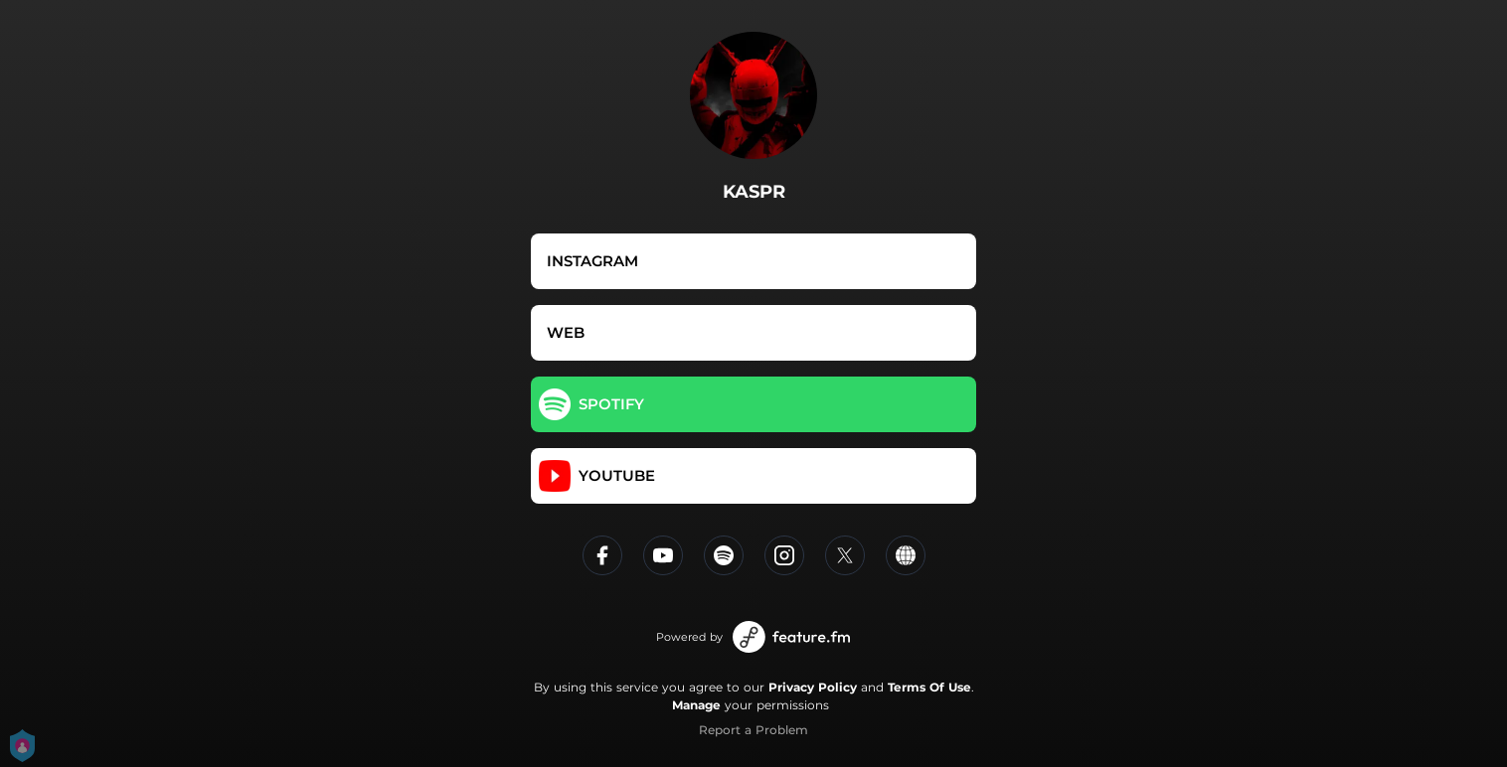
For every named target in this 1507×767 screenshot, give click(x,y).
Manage (696, 704)
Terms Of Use (929, 687)
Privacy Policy (812, 687)
